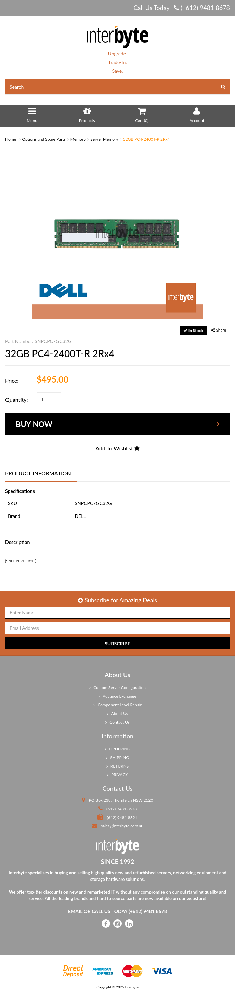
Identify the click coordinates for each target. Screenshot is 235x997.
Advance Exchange (117, 696)
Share (218, 330)
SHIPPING (117, 757)
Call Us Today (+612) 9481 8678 (181, 7)
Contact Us (117, 722)
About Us (117, 713)
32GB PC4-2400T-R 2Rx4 (146, 139)
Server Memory (104, 139)
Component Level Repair (117, 704)
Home (10, 139)
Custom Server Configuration (117, 687)
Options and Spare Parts (44, 139)
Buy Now (34, 424)
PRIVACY (117, 774)
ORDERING (117, 748)
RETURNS (117, 766)
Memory (78, 139)
